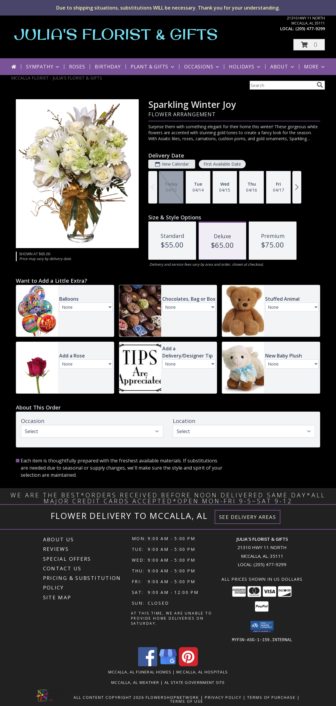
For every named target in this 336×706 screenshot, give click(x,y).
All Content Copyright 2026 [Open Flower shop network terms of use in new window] (109, 697)
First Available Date (222, 164)
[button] (309, 45)
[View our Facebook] (147, 664)
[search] (320, 85)
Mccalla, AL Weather (135, 682)
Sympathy (43, 66)
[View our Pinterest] (188, 664)
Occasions (202, 66)
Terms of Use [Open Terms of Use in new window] (186, 701)
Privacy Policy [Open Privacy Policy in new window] (223, 697)
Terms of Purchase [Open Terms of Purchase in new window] (271, 697)
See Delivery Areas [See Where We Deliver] (247, 517)
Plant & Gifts (153, 66)
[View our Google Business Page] (168, 664)
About (282, 66)
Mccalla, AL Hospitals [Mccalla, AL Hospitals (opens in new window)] (202, 671)
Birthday (107, 66)
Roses (77, 66)
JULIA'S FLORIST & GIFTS (116, 34)
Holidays (245, 66)
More (315, 66)
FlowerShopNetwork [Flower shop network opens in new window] (172, 697)
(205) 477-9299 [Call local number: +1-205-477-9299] (310, 28)
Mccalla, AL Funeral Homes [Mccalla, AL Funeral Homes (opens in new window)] (140, 671)
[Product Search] (282, 85)
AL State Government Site (194, 682)
